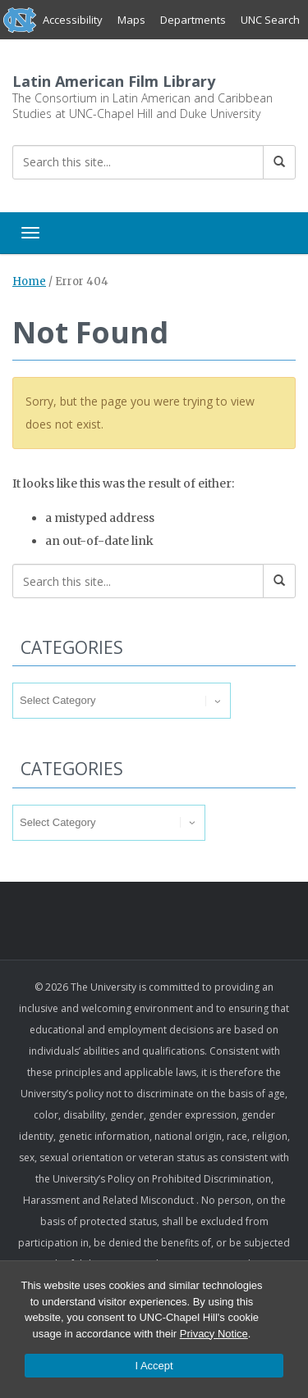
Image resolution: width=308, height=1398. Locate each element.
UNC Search (270, 19)
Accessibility (73, 19)
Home (29, 281)
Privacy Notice (214, 1334)
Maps (131, 19)
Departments (193, 19)
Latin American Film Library (113, 81)
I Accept (153, 1365)
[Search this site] (138, 162)
